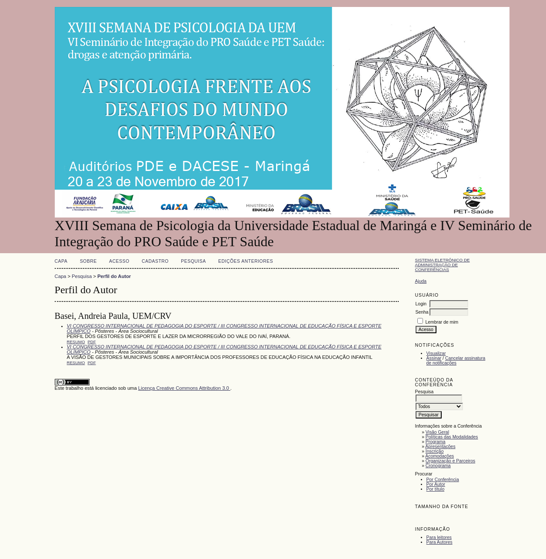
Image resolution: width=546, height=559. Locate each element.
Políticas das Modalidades (452, 437)
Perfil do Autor (114, 276)
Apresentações (440, 446)
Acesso (119, 261)
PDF (92, 341)
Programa (436, 441)
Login (421, 303)
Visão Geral (437, 432)
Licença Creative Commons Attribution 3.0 (184, 388)
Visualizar (436, 353)
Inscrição (435, 451)
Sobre (88, 261)
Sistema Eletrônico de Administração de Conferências (442, 265)
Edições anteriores (245, 261)
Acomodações (439, 456)
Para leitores (439, 537)
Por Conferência (442, 479)
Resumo (76, 341)
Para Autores (439, 542)
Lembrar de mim (441, 322)
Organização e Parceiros (450, 461)
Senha (422, 312)
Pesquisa (193, 261)
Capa (61, 261)
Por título (435, 489)
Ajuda (421, 281)
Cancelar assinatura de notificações (456, 360)
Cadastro (155, 261)
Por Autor (435, 484)
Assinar (434, 358)
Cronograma (438, 465)
